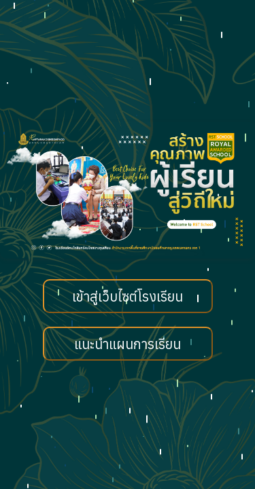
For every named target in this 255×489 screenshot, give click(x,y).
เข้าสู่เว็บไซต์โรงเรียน (127, 296)
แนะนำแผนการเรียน (127, 344)
